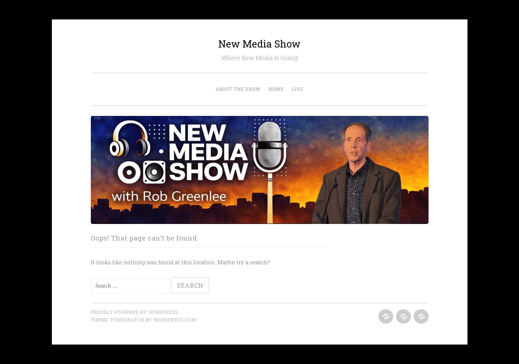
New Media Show (259, 43)
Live (297, 89)
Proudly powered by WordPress (134, 312)
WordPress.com (175, 320)
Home (276, 89)
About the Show (238, 89)
